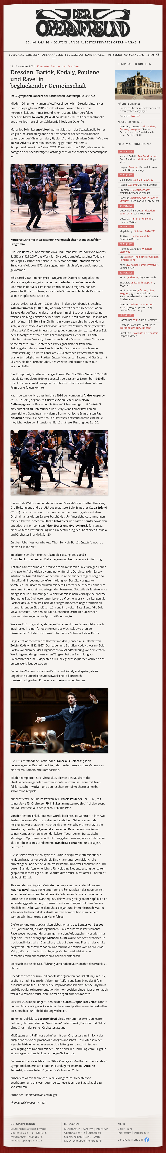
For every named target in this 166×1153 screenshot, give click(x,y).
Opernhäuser (52, 54)
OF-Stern (115, 54)
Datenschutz (141, 1132)
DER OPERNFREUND (23, 1123)
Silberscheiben (73, 1136)
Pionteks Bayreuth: (136, 250)
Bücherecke (94, 1132)
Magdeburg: (137, 231)
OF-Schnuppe (134, 54)
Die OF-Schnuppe (74, 1140)
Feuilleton (74, 54)
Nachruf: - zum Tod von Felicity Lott (139, 200)
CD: (139, 258)
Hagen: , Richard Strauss (138, 184)
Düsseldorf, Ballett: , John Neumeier (137, 212)
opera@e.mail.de (32, 1140)
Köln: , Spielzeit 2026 (139, 266)
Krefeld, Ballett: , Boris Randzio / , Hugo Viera (138, 159)
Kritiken (33, 54)
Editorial (16, 54)
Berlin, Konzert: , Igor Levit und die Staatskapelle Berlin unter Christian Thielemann (139, 295)
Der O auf (130, 1139)
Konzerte (43, 66)
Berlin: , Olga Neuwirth (138, 277)
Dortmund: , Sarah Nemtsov (138, 320)
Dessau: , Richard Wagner (136, 220)
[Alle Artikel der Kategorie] (139, 85)
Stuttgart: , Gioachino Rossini (135, 238)
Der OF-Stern (92, 1136)
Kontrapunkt (95, 54)
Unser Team (125, 1128)
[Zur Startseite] (83, 23)
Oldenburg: (137, 179)
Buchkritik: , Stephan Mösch (139, 335)
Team (150, 54)
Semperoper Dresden (65, 66)
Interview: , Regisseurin (137, 284)
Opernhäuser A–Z (74, 1132)
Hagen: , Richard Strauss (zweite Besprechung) (138, 169)
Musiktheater (72, 1129)
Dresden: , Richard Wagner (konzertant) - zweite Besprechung (137, 307)
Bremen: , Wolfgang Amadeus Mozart (135, 191)
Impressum (124, 1132)
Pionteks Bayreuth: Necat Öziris (137, 327)
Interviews (102, 1129)
